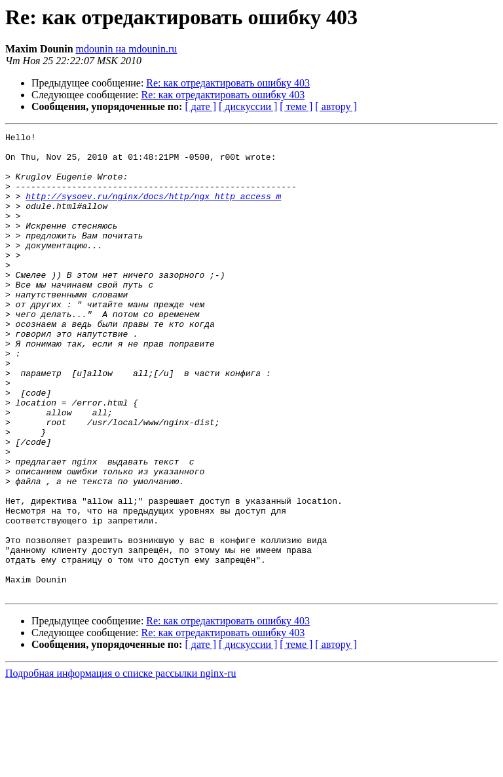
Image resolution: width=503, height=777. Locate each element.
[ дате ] (200, 106)
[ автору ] (335, 106)
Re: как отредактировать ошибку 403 (228, 82)
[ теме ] (296, 106)
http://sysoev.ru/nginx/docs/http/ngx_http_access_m (153, 210)
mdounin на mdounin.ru (126, 48)
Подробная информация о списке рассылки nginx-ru (120, 765)
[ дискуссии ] (248, 106)
